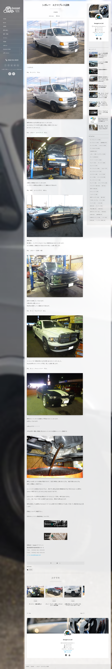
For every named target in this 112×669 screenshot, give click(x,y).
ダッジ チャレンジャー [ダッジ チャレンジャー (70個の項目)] (95, 171)
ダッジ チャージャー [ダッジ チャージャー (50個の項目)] (95, 180)
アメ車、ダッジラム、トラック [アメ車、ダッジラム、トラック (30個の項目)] (97, 200)
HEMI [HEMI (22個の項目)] (100, 208)
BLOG (56, 12)
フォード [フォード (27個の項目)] (92, 203)
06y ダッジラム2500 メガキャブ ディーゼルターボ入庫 (103, 104)
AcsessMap (99, 35)
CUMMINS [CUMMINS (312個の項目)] (93, 151)
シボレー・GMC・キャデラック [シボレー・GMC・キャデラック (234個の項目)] (97, 154)
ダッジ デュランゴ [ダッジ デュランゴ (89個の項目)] (94, 168)
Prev (29, 613)
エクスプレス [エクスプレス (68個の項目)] (93, 174)
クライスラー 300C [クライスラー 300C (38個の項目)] (95, 185)
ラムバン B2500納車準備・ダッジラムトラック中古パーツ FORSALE (103, 55)
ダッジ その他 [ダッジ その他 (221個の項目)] (94, 157)
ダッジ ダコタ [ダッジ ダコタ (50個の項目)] (101, 177)
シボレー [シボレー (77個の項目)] (104, 168)
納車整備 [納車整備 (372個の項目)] (104, 142)
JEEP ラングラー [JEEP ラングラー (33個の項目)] (94, 197)
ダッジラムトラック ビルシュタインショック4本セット (103, 120)
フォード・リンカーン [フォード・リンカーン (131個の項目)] (95, 159)
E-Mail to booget (99, 33)
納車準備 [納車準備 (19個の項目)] (99, 214)
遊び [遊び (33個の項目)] (103, 197)
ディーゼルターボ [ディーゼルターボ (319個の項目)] (95, 148)
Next (82, 613)
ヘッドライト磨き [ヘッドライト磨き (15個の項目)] (100, 220)
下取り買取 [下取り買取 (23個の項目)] (93, 208)
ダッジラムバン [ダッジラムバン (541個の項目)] (94, 142)
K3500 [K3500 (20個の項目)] (92, 214)
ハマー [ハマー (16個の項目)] (104, 217)
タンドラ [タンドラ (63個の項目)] (102, 174)
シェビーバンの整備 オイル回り (103, 63)
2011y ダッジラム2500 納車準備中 (102, 86)
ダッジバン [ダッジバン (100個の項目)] (101, 162)
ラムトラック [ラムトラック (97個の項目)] (93, 165)
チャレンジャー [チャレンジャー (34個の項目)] (94, 191)
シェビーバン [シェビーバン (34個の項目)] (93, 194)
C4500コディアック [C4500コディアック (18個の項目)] (95, 217)
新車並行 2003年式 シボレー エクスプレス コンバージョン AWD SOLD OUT (103, 79)
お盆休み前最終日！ (103, 69)
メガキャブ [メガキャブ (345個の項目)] (102, 145)
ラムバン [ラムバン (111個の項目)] (93, 162)
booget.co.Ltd (98, 23)
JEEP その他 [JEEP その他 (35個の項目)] (93, 188)
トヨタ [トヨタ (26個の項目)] (100, 203)
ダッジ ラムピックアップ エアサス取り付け (103, 112)
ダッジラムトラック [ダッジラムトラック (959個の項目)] (95, 139)
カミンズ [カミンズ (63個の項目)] (93, 177)
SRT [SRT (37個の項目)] (104, 185)
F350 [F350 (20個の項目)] (104, 211)
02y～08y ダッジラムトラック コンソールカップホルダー (103, 127)
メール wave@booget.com (34, 555)
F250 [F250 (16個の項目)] (92, 220)
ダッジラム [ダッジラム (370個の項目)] (93, 145)
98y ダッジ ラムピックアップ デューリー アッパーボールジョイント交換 (103, 95)
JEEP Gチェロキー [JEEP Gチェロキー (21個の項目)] (95, 211)
